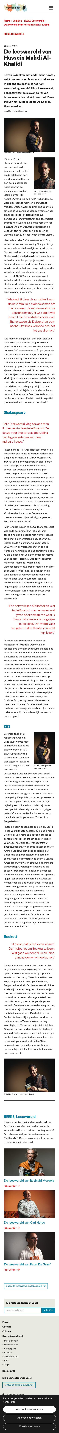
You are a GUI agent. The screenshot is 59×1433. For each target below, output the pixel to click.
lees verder (10, 1186)
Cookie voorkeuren (29, 1426)
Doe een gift (8, 1371)
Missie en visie (11, 1341)
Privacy (6, 1322)
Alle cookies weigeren (29, 1418)
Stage (7, 1365)
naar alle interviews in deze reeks (26, 1286)
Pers (6, 1361)
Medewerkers (11, 1345)
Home (7, 21)
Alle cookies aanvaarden (29, 1409)
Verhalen (17, 21)
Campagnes (10, 1349)
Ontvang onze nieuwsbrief (19, 1385)
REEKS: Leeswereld (34, 21)
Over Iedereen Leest (12, 1336)
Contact (8, 1353)
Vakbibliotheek (11, 1357)
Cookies (6, 1327)
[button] (44, 173)
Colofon (6, 1331)
